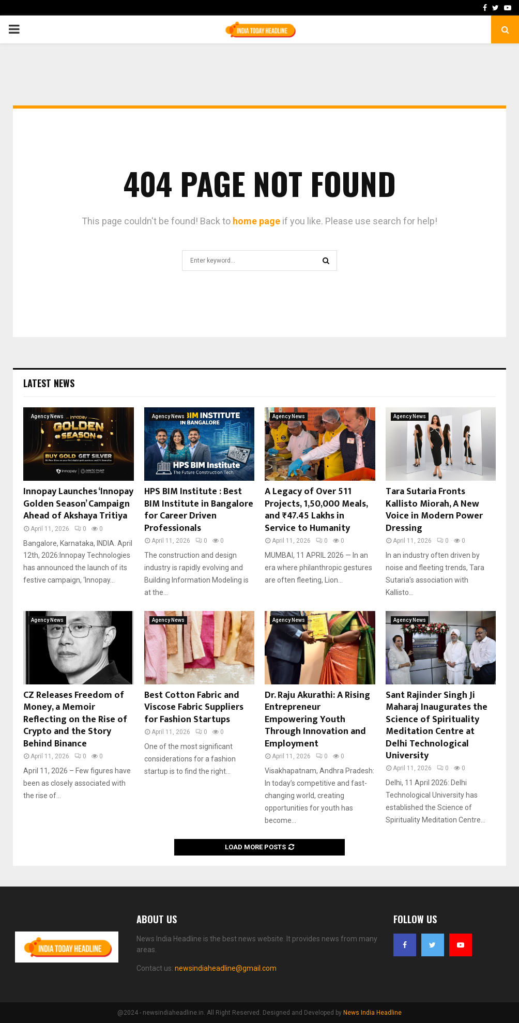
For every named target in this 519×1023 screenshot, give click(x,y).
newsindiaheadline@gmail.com (226, 968)
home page (256, 221)
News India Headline (372, 1012)
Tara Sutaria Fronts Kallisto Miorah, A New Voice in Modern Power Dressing (434, 510)
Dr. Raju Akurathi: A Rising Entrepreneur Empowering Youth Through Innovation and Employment (317, 720)
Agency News (47, 416)
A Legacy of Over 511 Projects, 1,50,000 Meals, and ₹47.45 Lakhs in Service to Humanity (316, 510)
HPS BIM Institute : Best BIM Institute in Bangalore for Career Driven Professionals (198, 510)
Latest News (48, 383)
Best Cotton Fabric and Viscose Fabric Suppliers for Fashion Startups (193, 707)
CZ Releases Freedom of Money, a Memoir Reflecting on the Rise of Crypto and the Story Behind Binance (75, 720)
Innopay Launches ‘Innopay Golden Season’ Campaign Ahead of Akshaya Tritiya (78, 504)
